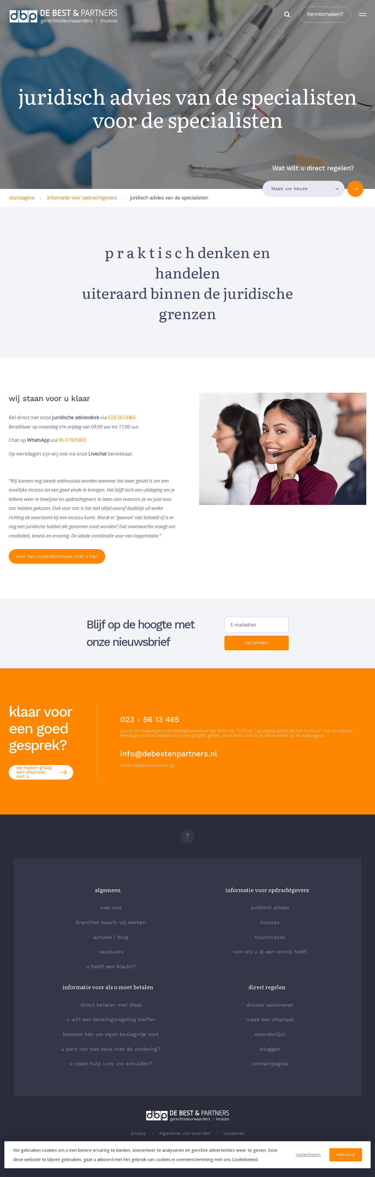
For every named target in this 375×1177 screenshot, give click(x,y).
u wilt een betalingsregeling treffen (111, 1019)
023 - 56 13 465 (149, 719)
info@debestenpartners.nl (168, 753)
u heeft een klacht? (111, 966)
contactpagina (270, 1064)
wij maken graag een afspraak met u (41, 772)
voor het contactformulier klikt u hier (59, 556)
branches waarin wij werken (111, 922)
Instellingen (308, 1154)
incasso (269, 922)
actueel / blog (110, 937)
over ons (111, 907)
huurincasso (270, 937)
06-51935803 (72, 440)
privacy (138, 1133)
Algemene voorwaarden (184, 1133)
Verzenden (257, 643)
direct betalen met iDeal (111, 1005)
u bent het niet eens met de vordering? (110, 1049)
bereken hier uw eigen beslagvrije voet (111, 1034)
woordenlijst (270, 1034)
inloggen (270, 1049)
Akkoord (346, 1154)
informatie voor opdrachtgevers (82, 197)
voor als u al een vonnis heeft (270, 952)
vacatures (111, 952)
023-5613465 (122, 417)
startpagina (21, 197)
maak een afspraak (270, 1019)
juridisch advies (270, 907)
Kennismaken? (323, 16)
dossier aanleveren (270, 1005)
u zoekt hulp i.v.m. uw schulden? (110, 1064)
